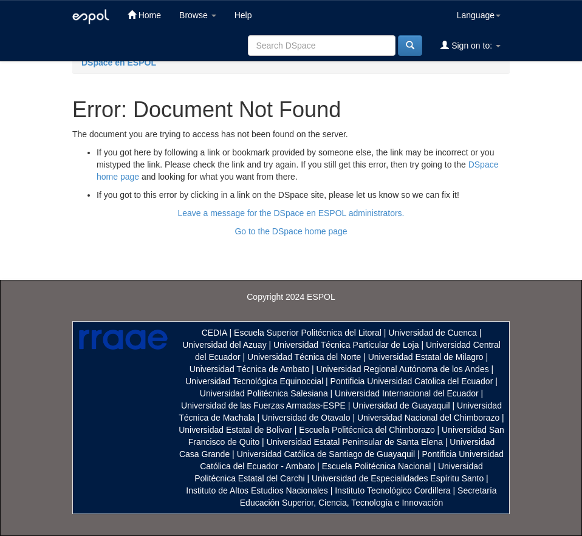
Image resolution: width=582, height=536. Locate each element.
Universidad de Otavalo (306, 417)
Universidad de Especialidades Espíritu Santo (398, 478)
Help (243, 15)
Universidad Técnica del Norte (304, 357)
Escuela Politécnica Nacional (376, 466)
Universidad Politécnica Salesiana (264, 393)
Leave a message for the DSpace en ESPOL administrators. (290, 213)
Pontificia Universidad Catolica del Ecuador (411, 381)
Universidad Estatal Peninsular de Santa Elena (355, 442)
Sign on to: (470, 45)
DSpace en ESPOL (118, 62)
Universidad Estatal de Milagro (426, 357)
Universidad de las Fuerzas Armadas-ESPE (263, 405)
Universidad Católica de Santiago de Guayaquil (326, 454)
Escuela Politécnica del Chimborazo (366, 430)
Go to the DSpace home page (291, 231)
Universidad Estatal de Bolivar (235, 430)
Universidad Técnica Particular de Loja (346, 345)
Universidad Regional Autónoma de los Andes (403, 369)
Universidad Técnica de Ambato (249, 369)
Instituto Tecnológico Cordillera (392, 490)
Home (144, 15)
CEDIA (214, 333)
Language (479, 15)
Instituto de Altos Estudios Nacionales (256, 490)
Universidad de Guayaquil (401, 405)
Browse (197, 15)
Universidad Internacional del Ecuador (407, 393)
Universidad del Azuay (224, 345)
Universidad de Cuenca (432, 333)
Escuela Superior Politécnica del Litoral (308, 333)
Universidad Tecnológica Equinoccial (254, 381)
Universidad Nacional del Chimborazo (428, 417)
